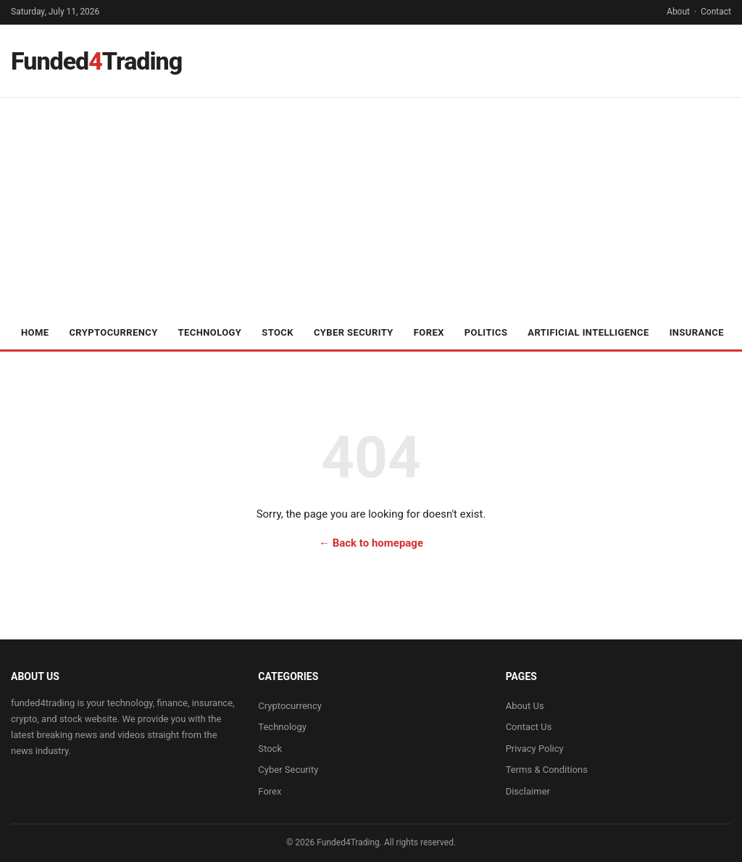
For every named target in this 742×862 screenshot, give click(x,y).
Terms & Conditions (547, 769)
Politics (486, 332)
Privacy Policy (535, 748)
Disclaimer (528, 791)
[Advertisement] (371, 206)
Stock (277, 332)
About (678, 12)
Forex (429, 332)
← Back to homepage (371, 543)
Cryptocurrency (113, 332)
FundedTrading (96, 60)
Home (35, 332)
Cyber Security (353, 332)
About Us (525, 705)
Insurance (697, 332)
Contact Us (529, 726)
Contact (716, 12)
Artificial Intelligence (588, 332)
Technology (210, 332)
